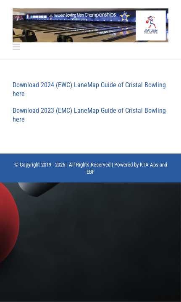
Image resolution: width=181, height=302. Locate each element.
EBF (90, 193)
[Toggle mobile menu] (17, 46)
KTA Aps (149, 185)
